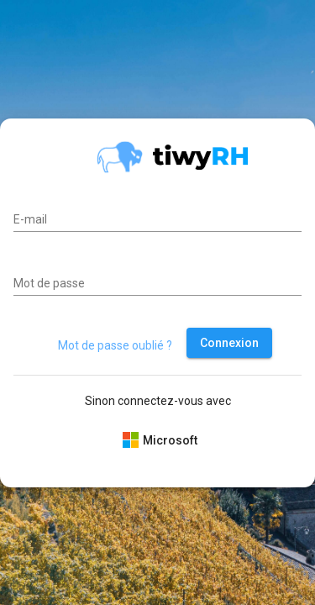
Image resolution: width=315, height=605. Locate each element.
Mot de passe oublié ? (115, 345)
